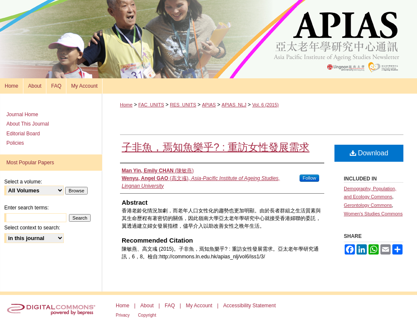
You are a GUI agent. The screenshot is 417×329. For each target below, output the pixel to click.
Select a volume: (23, 182)
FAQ (170, 306)
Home (126, 104)
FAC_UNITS (151, 104)
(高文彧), (201, 182)
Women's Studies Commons (373, 213)
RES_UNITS (183, 104)
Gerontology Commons (368, 205)
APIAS (209, 104)
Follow (309, 177)
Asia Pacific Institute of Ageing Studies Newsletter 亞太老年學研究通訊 (208, 39)
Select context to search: (32, 228)
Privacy (123, 315)
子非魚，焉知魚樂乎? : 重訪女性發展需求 (215, 147)
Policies (15, 143)
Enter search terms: (26, 208)
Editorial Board (23, 134)
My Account (199, 306)
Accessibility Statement (249, 306)
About (147, 306)
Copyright (147, 315)
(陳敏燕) (158, 171)
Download (369, 153)
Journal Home (22, 114)
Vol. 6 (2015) (265, 104)
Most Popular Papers (30, 163)
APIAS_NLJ (234, 104)
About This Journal (27, 124)
